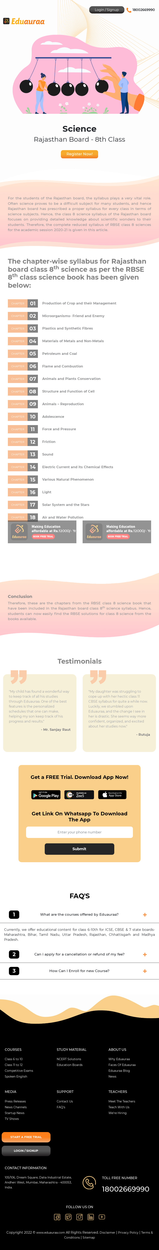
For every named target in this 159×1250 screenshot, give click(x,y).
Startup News (14, 1113)
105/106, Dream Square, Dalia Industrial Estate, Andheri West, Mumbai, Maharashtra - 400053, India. (38, 1182)
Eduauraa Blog (119, 1071)
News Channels (16, 1107)
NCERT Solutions (69, 1059)
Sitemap (89, 1237)
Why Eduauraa (119, 1059)
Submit (79, 849)
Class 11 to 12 (14, 1065)
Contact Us (65, 1101)
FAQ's (61, 1107)
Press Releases (15, 1101)
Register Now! (79, 155)
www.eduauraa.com (50, 1232)
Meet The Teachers (121, 1101)
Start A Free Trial (26, 1137)
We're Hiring (117, 1113)
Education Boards (70, 1065)
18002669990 (125, 1189)
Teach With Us (118, 1107)
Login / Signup (107, 10)
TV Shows (12, 1119)
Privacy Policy (128, 1232)
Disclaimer (107, 1232)
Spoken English (16, 1076)
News (112, 1076)
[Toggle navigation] (153, 21)
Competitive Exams (19, 1071)
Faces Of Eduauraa (122, 1065)
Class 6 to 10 (14, 1059)
